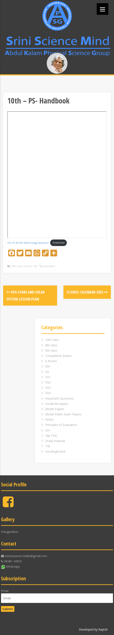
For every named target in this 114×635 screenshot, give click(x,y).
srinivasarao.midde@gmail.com (26, 556)
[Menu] (102, 9)
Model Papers (54, 409)
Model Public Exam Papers (63, 414)
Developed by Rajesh (93, 629)
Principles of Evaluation (61, 425)
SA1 (48, 430)
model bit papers (56, 404)
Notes (28, 266)
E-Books (51, 361)
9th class (51, 350)
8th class (51, 345)
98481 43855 (13, 561)
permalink (48, 266)
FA (47, 372)
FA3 (48, 388)
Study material (55, 441)
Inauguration (9, 532)
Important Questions (59, 398)
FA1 (48, 377)
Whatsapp (13, 566)
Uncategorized (55, 451)
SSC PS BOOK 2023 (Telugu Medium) (27, 242)
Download (58, 242)
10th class (17, 266)
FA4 (48, 393)
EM (47, 366)
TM (35, 266)
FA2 (48, 382)
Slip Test (51, 436)
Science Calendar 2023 (87, 292)
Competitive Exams (58, 356)
